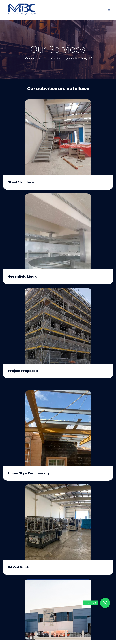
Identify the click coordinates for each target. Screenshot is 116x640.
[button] (105, 603)
